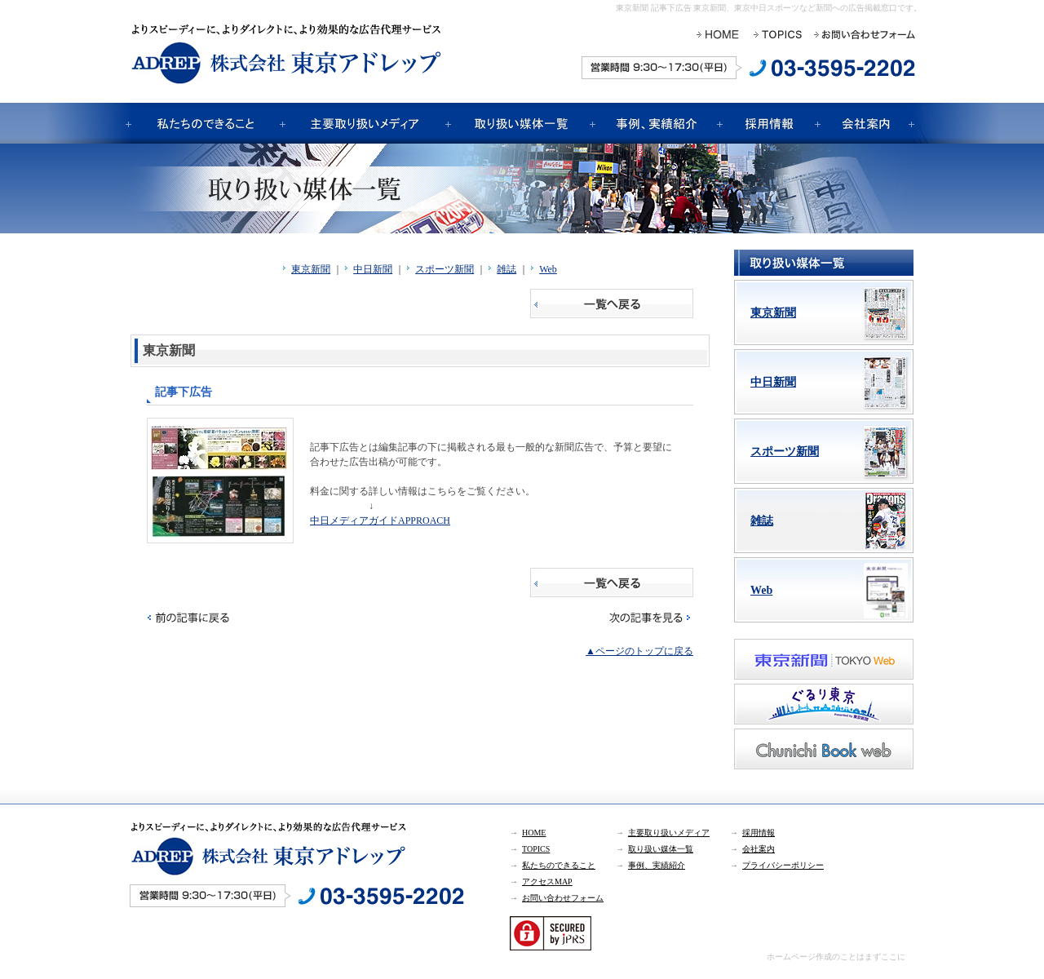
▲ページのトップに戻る (639, 651)
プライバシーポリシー (783, 865)
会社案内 (758, 848)
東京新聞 (310, 269)
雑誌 (506, 269)
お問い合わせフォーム (563, 897)
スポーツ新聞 (444, 269)
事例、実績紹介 (656, 865)
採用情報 (758, 832)
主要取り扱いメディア (669, 832)
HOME (534, 832)
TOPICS (536, 848)
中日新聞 (372, 269)
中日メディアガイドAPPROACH (380, 520)
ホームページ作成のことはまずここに (836, 956)
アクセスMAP (547, 881)
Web (548, 269)
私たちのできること (558, 865)
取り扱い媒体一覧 (660, 848)
